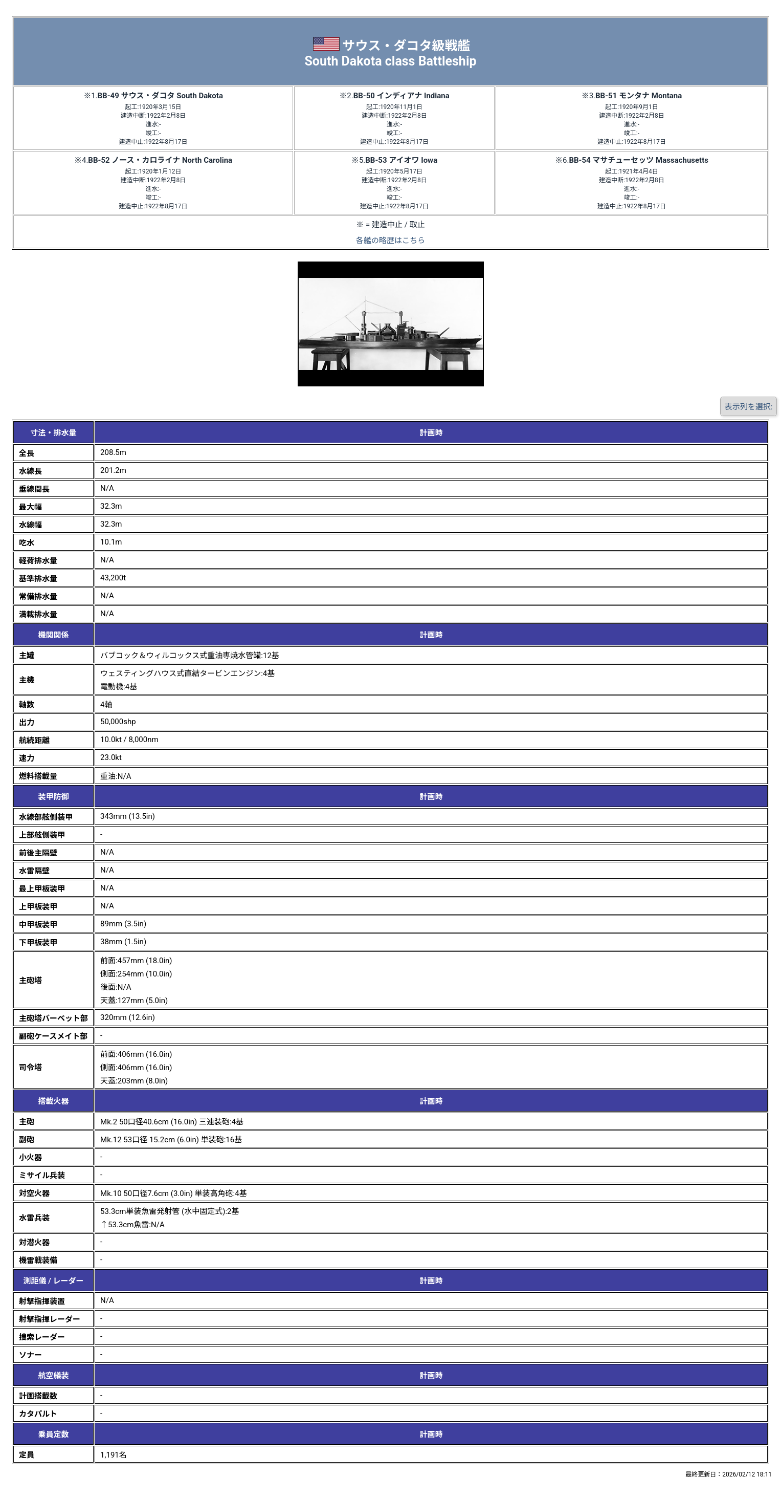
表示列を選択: (749, 406)
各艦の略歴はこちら (390, 240)
